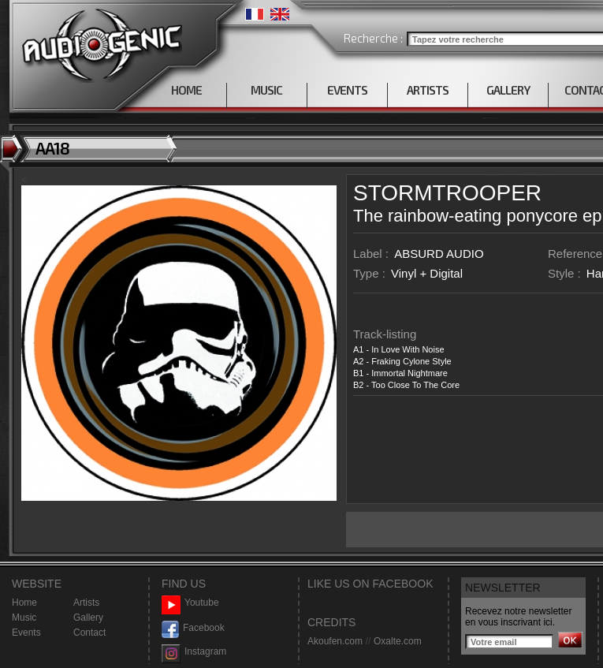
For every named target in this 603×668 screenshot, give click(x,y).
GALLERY (508, 90)
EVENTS (347, 90)
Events (26, 632)
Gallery (88, 617)
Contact (89, 632)
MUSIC (266, 90)
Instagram (194, 651)
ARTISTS (428, 90)
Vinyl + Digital (427, 273)
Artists (86, 602)
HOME (186, 90)
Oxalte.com (398, 641)
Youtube (190, 602)
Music (24, 617)
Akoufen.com (335, 641)
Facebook (193, 628)
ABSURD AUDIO (438, 253)
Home (24, 602)
